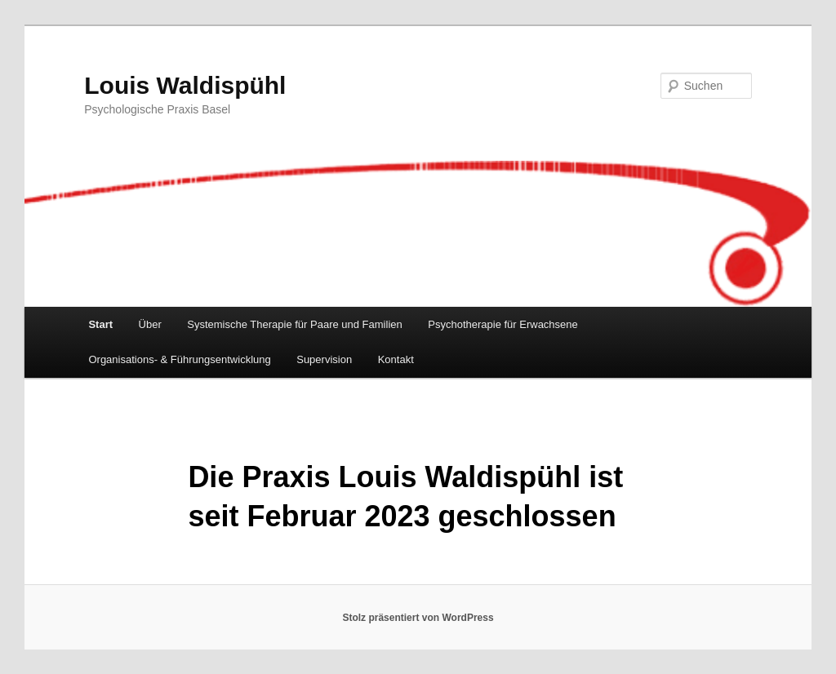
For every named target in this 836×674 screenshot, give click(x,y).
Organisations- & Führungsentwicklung (179, 359)
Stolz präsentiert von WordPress (417, 617)
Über (150, 324)
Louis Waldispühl (185, 85)
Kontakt (396, 359)
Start (100, 324)
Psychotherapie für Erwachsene (503, 324)
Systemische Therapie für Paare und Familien (294, 324)
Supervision (324, 359)
